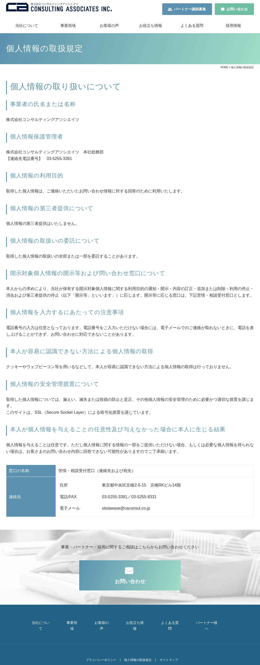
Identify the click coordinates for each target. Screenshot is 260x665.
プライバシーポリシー (97, 650)
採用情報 (233, 28)
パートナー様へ (213, 623)
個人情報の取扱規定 (136, 650)
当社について (26, 28)
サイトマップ (169, 650)
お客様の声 (109, 28)
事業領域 (68, 28)
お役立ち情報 (150, 28)
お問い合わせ (237, 10)
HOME (224, 69)
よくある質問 (192, 28)
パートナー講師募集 (190, 10)
